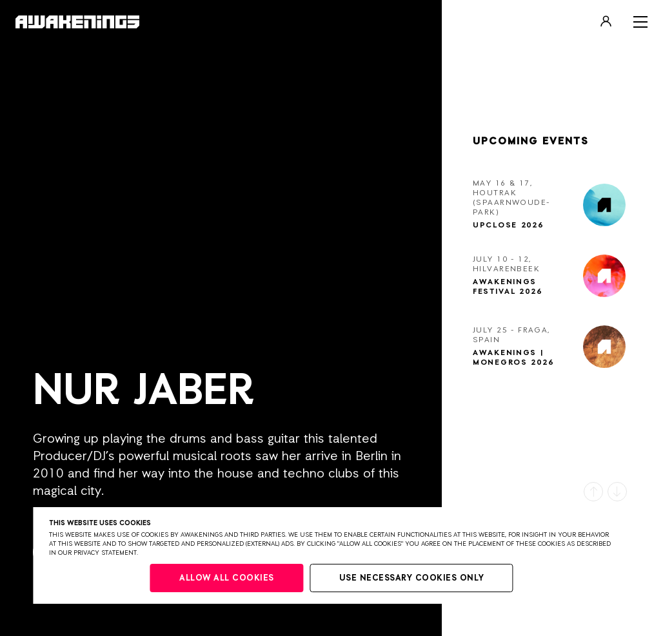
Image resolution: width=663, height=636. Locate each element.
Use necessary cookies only (411, 578)
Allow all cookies (226, 578)
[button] (593, 491)
